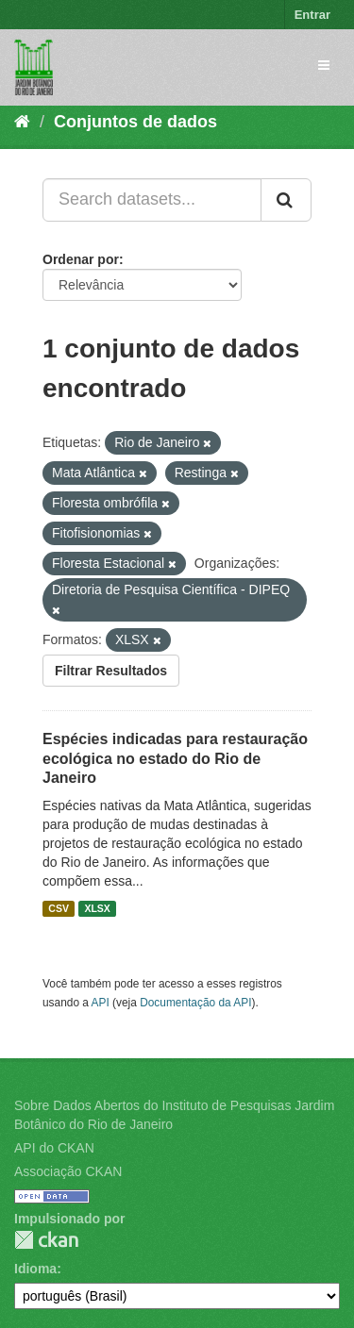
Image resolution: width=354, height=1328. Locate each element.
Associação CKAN (68, 1171)
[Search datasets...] (151, 200)
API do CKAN (54, 1147)
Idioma (35, 1268)
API (101, 1002)
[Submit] (286, 200)
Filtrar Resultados (111, 670)
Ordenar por (80, 259)
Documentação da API (195, 1002)
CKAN (46, 1240)
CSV (58, 908)
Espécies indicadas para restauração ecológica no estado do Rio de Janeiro (175, 759)
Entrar (312, 15)
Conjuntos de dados (135, 121)
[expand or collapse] (324, 65)
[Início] (22, 121)
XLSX (97, 908)
